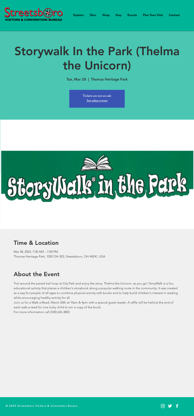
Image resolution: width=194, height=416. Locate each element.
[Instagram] (162, 406)
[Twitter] (170, 406)
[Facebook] (177, 406)
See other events (97, 101)
